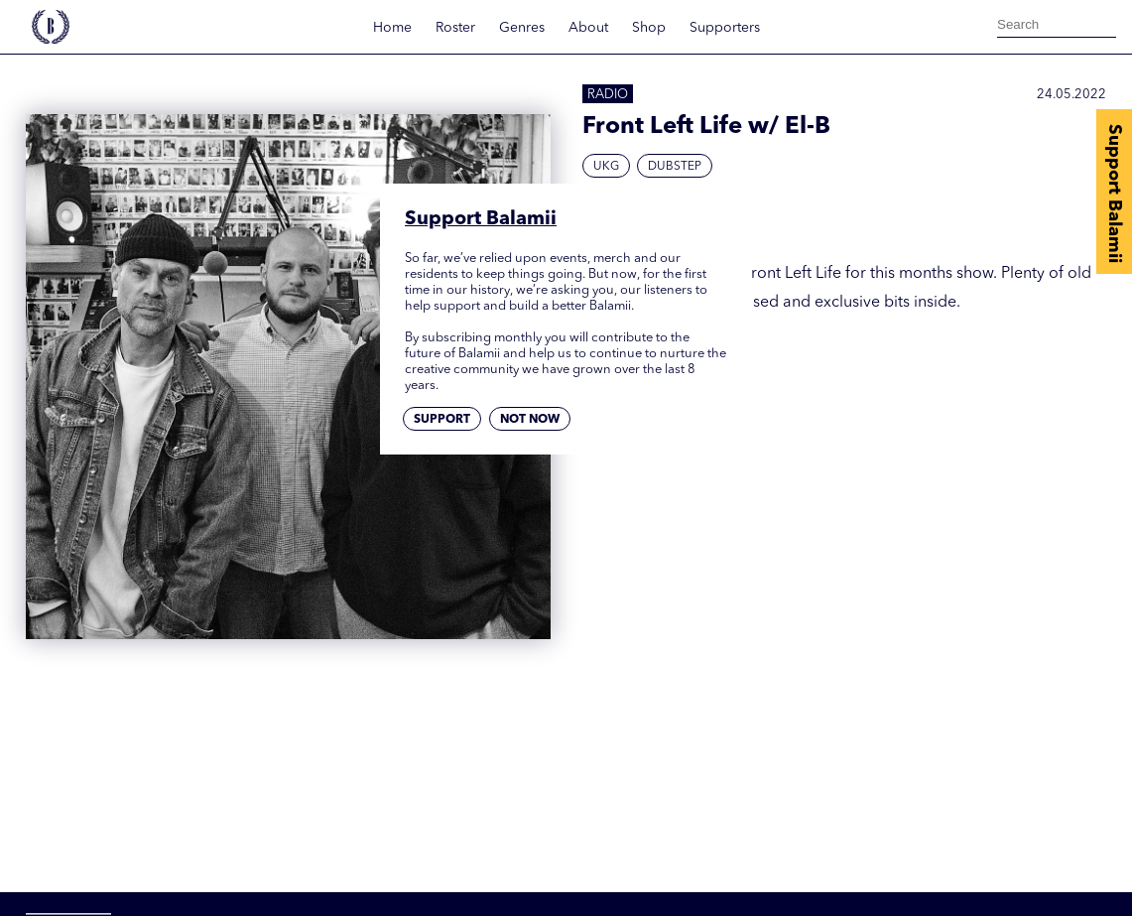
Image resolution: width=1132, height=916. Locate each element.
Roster (455, 28)
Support (442, 420)
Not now (530, 420)
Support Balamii (1114, 193)
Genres (522, 28)
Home (392, 28)
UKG (606, 167)
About (588, 28)
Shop (649, 28)
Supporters (725, 28)
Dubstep (674, 167)
